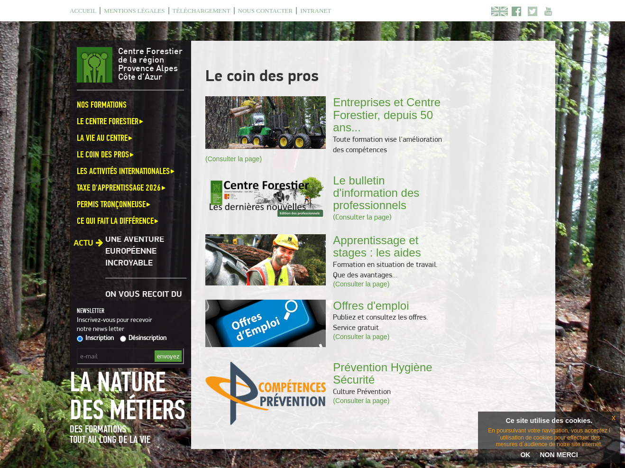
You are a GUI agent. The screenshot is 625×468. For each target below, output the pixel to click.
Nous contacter (265, 10)
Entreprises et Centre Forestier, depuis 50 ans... (387, 115)
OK (525, 455)
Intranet (315, 10)
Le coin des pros (106, 154)
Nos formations (102, 105)
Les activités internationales (126, 171)
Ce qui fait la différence (118, 221)
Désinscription (143, 337)
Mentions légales (134, 10)
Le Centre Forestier (111, 121)
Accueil (83, 10)
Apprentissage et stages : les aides (377, 246)
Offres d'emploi (371, 305)
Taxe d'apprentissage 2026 (122, 188)
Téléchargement (201, 10)
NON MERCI (559, 455)
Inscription (95, 337)
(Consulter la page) (233, 159)
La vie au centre (105, 138)
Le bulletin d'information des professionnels (376, 193)
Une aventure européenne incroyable (134, 252)
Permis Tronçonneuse (114, 204)
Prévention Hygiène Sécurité (382, 373)
